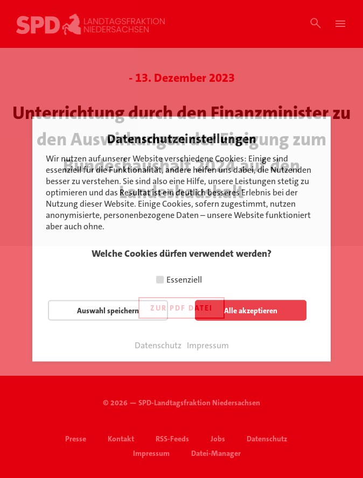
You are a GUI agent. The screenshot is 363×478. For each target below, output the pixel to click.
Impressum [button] (208, 345)
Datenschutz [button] (158, 345)
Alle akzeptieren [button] (250, 310)
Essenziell (184, 279)
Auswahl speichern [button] (108, 310)
